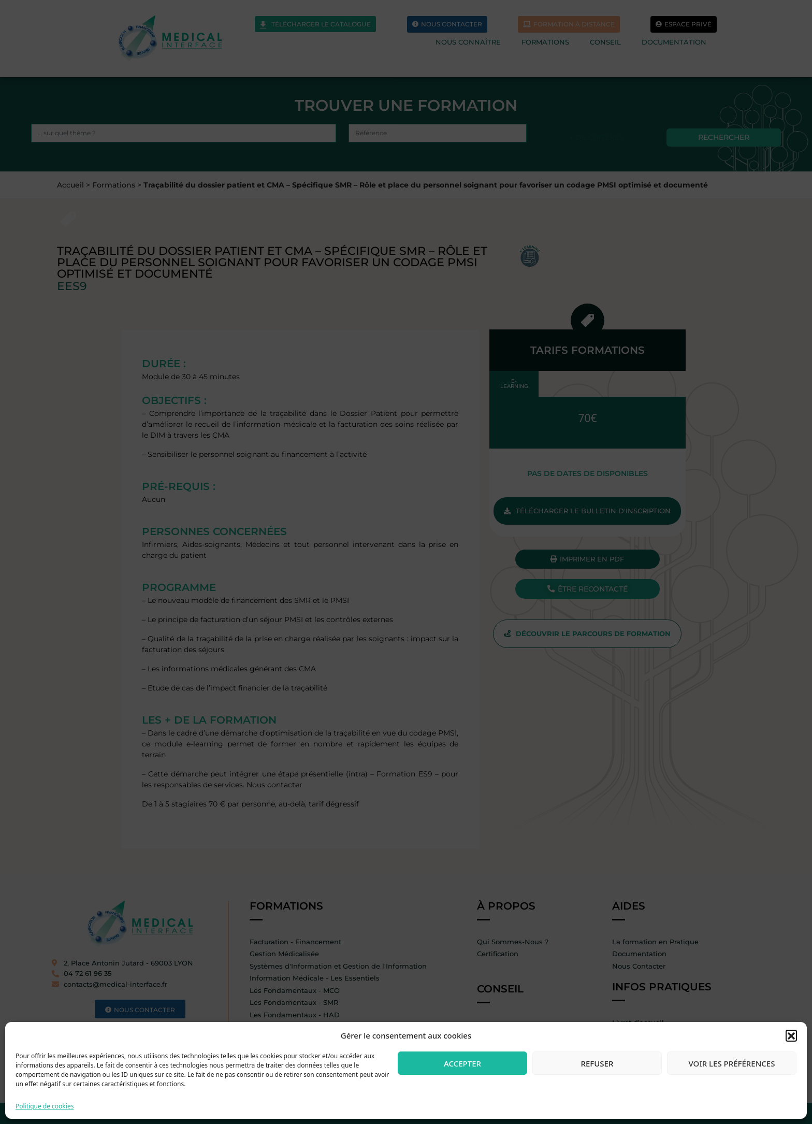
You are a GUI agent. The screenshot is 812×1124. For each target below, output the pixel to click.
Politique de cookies (45, 1106)
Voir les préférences (732, 1063)
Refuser (597, 1063)
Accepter (462, 1063)
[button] (791, 1035)
